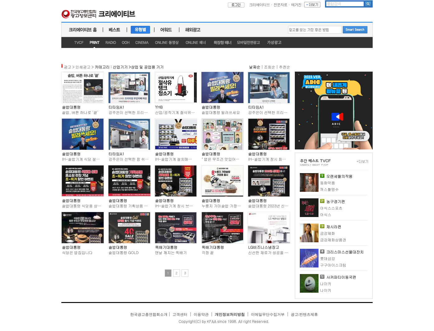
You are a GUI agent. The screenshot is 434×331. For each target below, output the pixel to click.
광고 (67, 66)
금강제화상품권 (333, 239)
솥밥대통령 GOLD (124, 252)
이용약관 (201, 314)
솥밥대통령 (71, 107)
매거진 (296, 4)
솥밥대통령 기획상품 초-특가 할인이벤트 (143, 205)
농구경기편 (335, 201)
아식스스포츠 (331, 207)
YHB (159, 107)
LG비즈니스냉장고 (263, 247)
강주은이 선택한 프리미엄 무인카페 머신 (142, 112)
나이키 (325, 283)
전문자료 (280, 4)
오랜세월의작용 (339, 176)
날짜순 (254, 66)
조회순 (269, 66)
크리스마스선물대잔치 (345, 251)
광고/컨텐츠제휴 (304, 314)
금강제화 (327, 233)
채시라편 (333, 226)
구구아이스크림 (333, 264)
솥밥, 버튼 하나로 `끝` (80, 112)
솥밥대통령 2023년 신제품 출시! (275, 205)
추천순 (284, 66)
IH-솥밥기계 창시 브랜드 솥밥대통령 (185, 205)
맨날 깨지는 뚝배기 (171, 252)
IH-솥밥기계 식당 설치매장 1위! (88, 159)
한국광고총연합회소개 (148, 314)
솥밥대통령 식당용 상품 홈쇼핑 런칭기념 (95, 205)
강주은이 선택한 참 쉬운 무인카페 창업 (141, 159)
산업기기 (120, 66)
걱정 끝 (208, 252)
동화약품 (327, 182)
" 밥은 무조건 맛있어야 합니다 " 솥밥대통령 (238, 159)
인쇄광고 (83, 66)
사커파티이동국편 (341, 277)
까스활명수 (329, 189)
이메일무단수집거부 (268, 314)
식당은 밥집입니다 (77, 252)
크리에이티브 (259, 4)
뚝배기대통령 (166, 247)
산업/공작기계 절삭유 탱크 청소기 (183, 112)
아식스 (325, 214)
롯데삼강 (327, 258)
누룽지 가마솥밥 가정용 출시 (225, 205)
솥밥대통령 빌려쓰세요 (221, 112)
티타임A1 (117, 107)
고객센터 (179, 314)
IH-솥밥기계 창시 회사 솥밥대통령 (277, 159)
